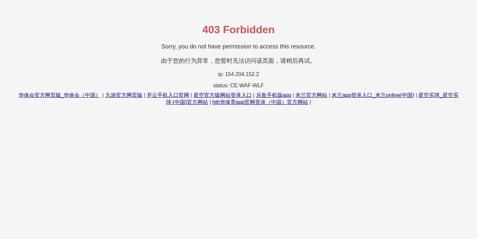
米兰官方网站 (311, 95)
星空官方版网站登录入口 (222, 95)
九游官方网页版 (123, 95)
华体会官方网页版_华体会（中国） (60, 95)
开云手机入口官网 (168, 95)
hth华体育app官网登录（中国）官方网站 (260, 102)
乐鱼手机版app (274, 95)
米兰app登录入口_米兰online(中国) (373, 95)
